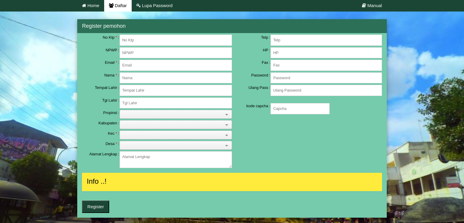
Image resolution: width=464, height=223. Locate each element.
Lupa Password (154, 5)
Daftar (118, 5)
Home (90, 5)
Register (95, 206)
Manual (372, 5)
